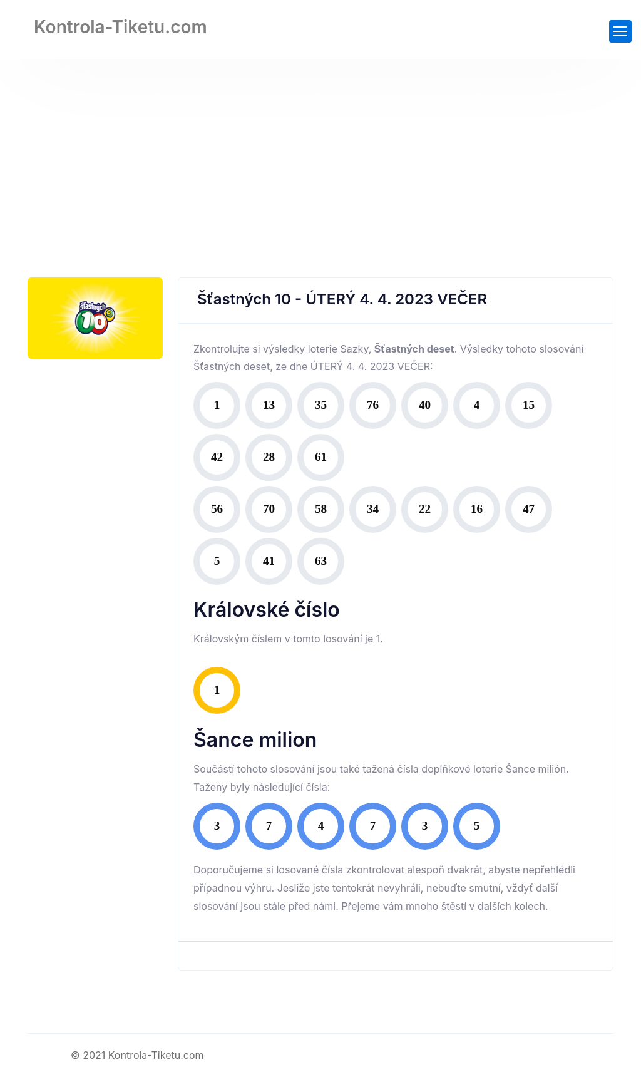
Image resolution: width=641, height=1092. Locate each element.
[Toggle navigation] (620, 31)
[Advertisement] (320, 153)
